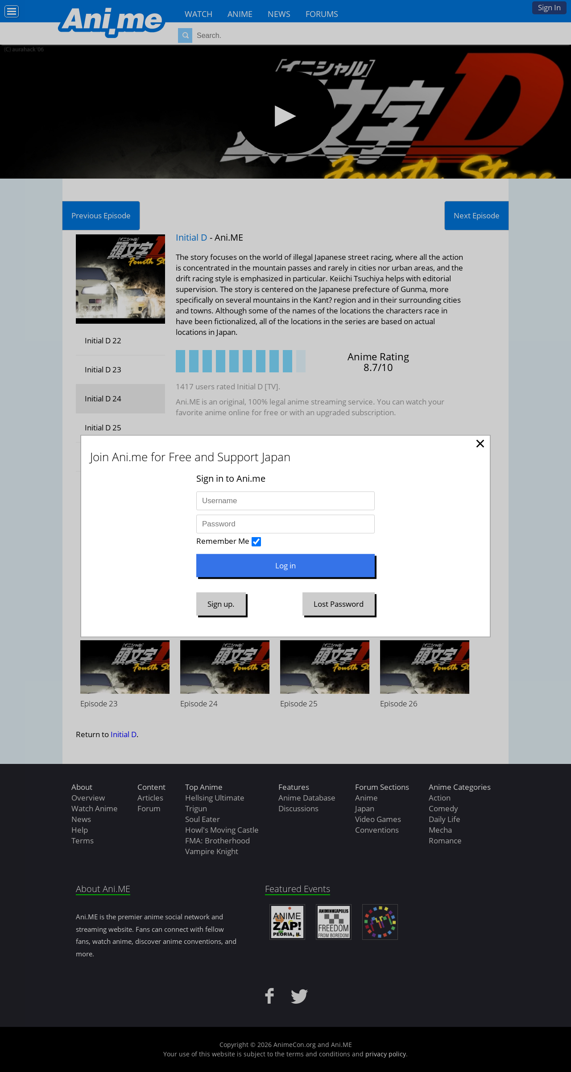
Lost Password (339, 604)
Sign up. (221, 604)
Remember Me (222, 541)
